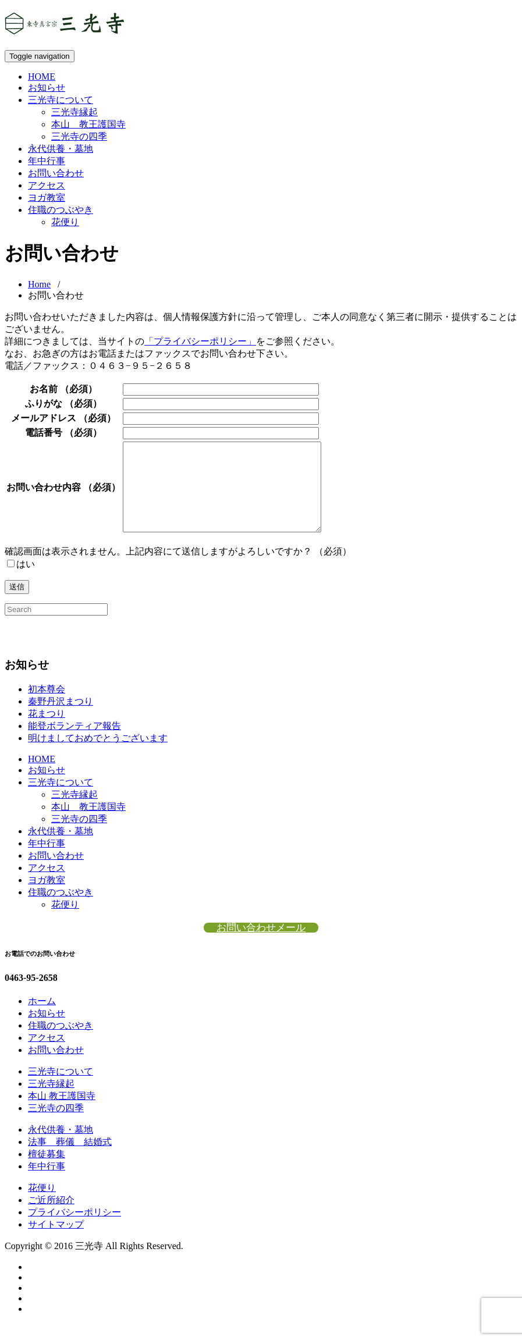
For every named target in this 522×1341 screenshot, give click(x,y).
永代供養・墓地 (60, 149)
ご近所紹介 (51, 1217)
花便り (65, 222)
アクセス (46, 185)
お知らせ (46, 88)
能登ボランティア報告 (74, 743)
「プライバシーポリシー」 (200, 341)
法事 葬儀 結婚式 (70, 1159)
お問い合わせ (56, 173)
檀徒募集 (46, 1171)
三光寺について (60, 100)
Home (39, 284)
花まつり (46, 731)
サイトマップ (56, 1242)
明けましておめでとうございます (98, 755)
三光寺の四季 (79, 136)
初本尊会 (46, 707)
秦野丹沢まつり (60, 719)
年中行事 (46, 161)
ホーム (42, 1018)
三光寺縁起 (74, 112)
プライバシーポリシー (74, 1230)
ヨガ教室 (46, 197)
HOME (41, 76)
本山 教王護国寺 (88, 124)
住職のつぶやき (60, 210)
